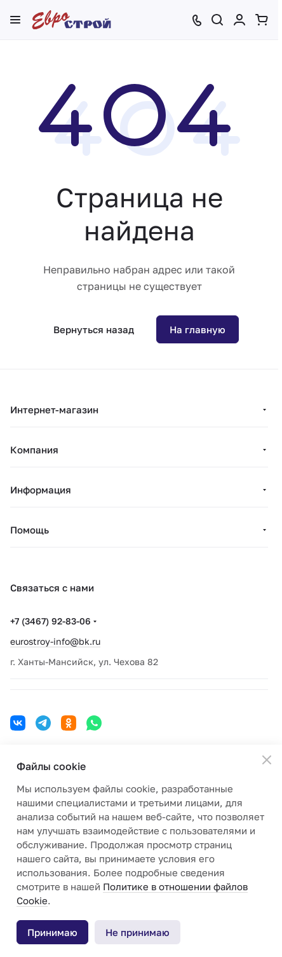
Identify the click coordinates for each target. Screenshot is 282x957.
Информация (40, 489)
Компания (34, 449)
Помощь (29, 529)
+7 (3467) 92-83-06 (50, 621)
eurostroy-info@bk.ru (55, 641)
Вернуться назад (93, 329)
